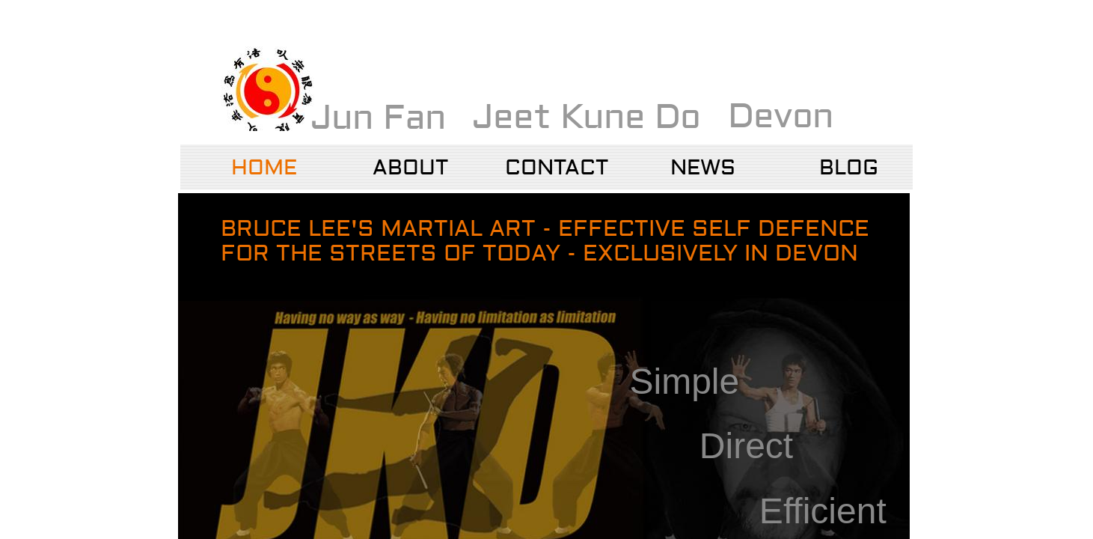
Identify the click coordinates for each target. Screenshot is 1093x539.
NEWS (702, 168)
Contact (556, 168)
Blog (848, 168)
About (410, 168)
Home (264, 168)
